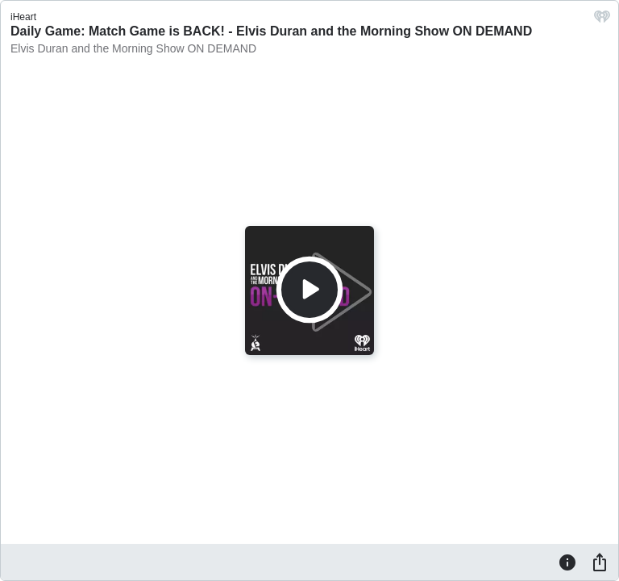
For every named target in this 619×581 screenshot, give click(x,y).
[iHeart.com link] (602, 20)
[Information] (567, 561)
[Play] (309, 290)
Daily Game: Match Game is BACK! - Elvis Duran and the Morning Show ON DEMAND (271, 31)
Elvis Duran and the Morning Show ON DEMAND (133, 48)
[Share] (600, 561)
